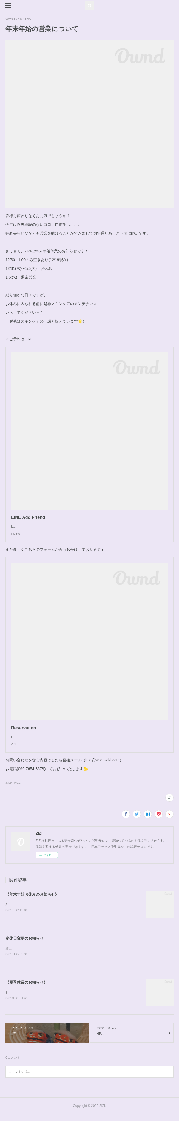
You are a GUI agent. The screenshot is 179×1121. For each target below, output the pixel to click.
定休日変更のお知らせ (24, 944)
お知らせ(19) (13, 788)
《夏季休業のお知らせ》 (26, 988)
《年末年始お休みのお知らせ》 (32, 900)
